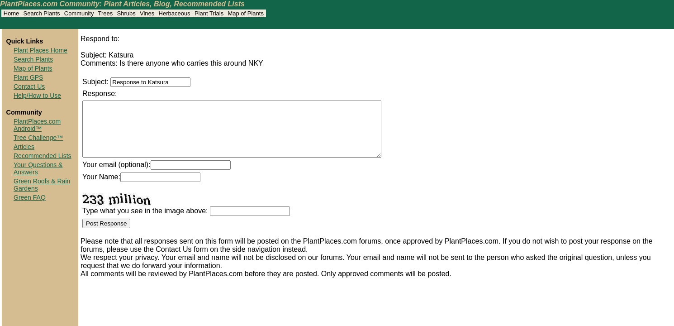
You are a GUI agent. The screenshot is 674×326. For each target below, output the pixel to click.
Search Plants (33, 59)
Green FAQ (30, 197)
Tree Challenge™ (38, 137)
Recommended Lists (42, 155)
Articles (24, 146)
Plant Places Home (40, 50)
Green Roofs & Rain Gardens (42, 184)
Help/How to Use (37, 95)
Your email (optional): (116, 175)
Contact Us (29, 86)
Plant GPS (28, 77)
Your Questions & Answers (38, 168)
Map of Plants (33, 68)
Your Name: (101, 188)
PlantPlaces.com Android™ (37, 125)
